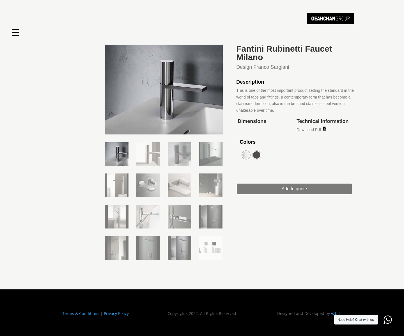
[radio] (246, 155)
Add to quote (297, 188)
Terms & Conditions (80, 313)
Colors (248, 142)
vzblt (335, 313)
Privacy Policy (116, 313)
